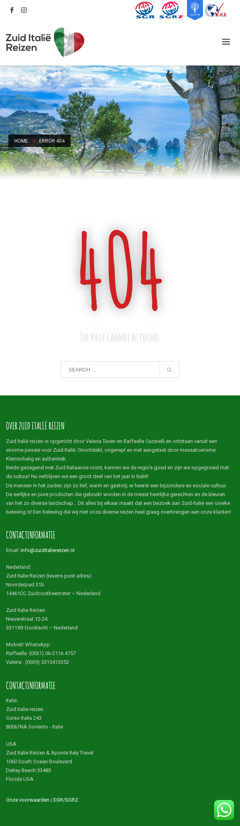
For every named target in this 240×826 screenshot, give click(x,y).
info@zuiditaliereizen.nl (48, 550)
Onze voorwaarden (27, 800)
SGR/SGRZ (65, 800)
